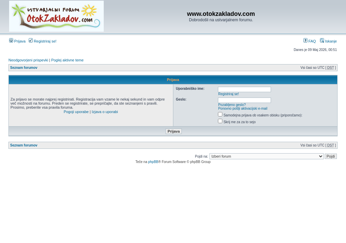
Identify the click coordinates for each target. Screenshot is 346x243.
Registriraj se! (42, 41)
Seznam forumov (24, 68)
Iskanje (328, 41)
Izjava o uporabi (105, 112)
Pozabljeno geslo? (232, 105)
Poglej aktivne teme (67, 60)
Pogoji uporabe (76, 112)
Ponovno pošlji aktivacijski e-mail (243, 108)
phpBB (153, 162)
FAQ (309, 41)
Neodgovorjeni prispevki (28, 60)
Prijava (17, 41)
